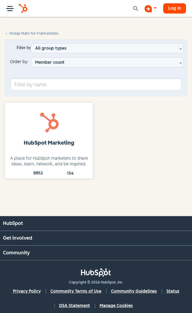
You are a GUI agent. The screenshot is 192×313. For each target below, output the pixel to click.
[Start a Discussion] (150, 8)
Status (172, 291)
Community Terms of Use (75, 291)
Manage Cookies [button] (116, 305)
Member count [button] (49, 62)
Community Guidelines (134, 291)
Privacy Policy (27, 291)
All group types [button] (51, 48)
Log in (174, 8)
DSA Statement (74, 305)
